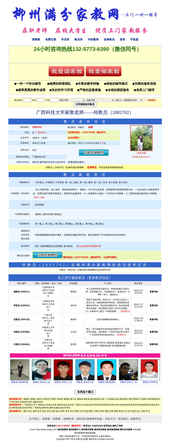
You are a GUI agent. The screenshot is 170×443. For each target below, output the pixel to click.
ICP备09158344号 (90, 436)
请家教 (36, 39)
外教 (143, 411)
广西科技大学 (29, 405)
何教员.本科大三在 (84, 382)
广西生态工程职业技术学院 (86, 405)
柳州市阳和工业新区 (138, 399)
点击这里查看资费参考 (89, 246)
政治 (58, 411)
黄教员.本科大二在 (63, 382)
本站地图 (137, 429)
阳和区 (60, 399)
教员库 (78, 39)
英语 (44, 411)
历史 (49, 411)
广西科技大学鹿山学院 (46, 405)
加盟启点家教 (82, 439)
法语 (129, 411)
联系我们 (123, 418)
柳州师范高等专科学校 (109, 405)
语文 (30, 411)
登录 (122, 39)
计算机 (96, 411)
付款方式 (110, 418)
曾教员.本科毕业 (150, 382)
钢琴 (63, 411)
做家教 (57, 418)
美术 (67, 411)
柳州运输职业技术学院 (60, 408)
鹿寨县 (80, 399)
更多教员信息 (98, 278)
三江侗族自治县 (112, 399)
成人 (139, 411)
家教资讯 (136, 418)
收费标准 (68, 418)
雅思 (91, 411)
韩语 (102, 411)
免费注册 (50, 39)
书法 (72, 411)
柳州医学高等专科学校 (130, 405)
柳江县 (73, 399)
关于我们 (34, 418)
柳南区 (26, 399)
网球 (77, 411)
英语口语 (122, 411)
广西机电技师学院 (41, 408)
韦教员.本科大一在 (128, 382)
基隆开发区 (38, 402)
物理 (35, 411)
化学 (39, 411)
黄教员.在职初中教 (19, 382)
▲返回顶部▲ (105, 436)
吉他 (111, 411)
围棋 (116, 411)
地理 (53, 411)
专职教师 (93, 39)
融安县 (87, 399)
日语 (81, 411)
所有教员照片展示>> (141, 157)
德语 (134, 411)
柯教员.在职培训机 (106, 382)
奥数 (107, 411)
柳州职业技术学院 (65, 405)
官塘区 (53, 399)
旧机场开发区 (26, 402)
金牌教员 (109, 39)
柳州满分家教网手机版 (89, 418)
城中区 (40, 399)
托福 (86, 411)
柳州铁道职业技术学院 (22, 408)
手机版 (134, 39)
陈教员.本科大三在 (41, 382)
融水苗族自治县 (97, 399)
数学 (25, 411)
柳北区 (47, 399)
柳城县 (67, 399)
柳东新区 (124, 399)
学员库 (65, 39)
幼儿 (148, 411)
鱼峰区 (33, 399)
